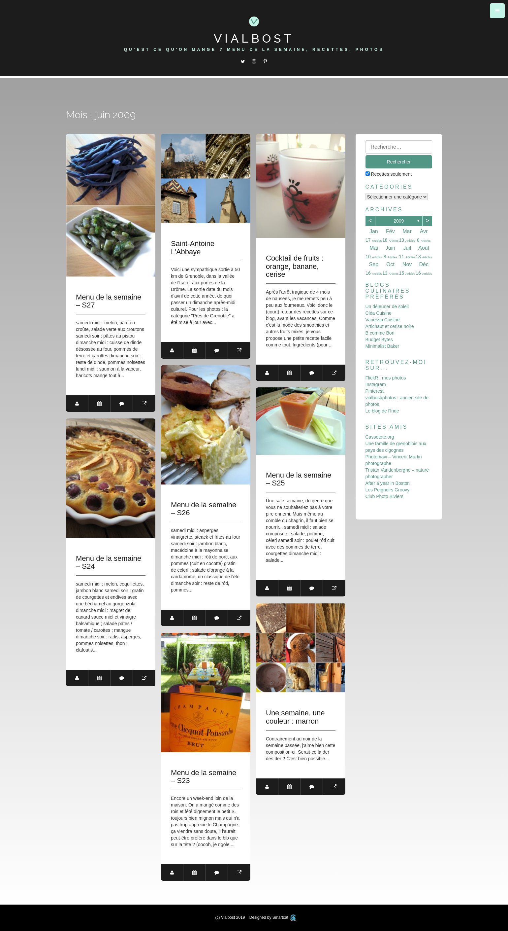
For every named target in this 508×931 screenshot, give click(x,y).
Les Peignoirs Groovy (387, 489)
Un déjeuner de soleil (387, 306)
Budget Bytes (379, 339)
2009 (399, 221)
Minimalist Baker (382, 346)
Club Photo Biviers (384, 496)
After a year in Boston (387, 483)
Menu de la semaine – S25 (298, 479)
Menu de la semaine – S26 (203, 509)
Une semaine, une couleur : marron (295, 717)
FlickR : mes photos (385, 377)
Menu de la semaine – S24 (108, 562)
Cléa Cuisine (378, 313)
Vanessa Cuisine (382, 319)
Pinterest (374, 391)
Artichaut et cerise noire (389, 326)
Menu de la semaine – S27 (108, 301)
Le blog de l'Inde (382, 410)
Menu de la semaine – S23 (203, 777)
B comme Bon (380, 333)
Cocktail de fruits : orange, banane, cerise (295, 266)
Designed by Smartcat (272, 917)
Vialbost (254, 38)
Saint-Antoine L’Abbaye (192, 248)
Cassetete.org (379, 437)
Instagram (375, 384)
